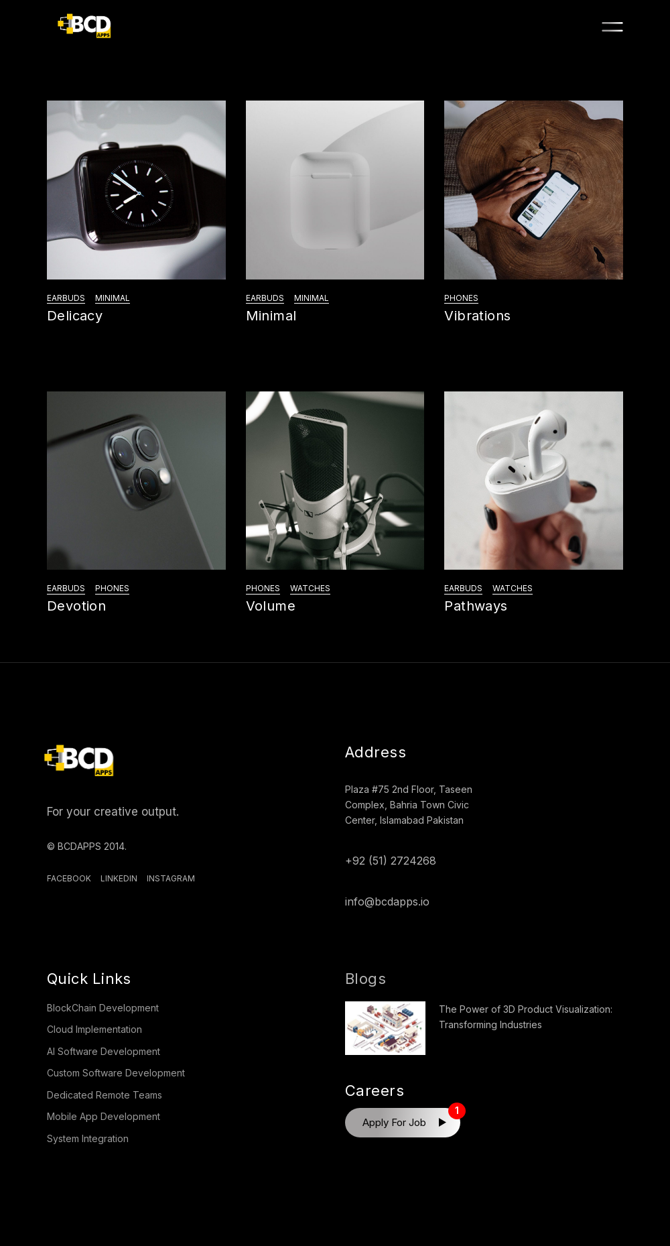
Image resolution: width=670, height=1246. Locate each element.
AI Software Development (103, 1051)
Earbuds (66, 298)
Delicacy (75, 316)
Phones (461, 298)
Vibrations (477, 316)
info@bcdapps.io (387, 901)
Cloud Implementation (94, 1029)
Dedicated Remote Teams (104, 1095)
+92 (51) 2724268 (390, 860)
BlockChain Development (103, 1007)
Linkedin (118, 878)
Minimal (112, 298)
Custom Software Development (116, 1072)
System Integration (88, 1138)
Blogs (365, 978)
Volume (270, 606)
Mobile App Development (103, 1116)
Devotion (76, 606)
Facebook (69, 878)
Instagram (171, 878)
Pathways (475, 606)
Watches (310, 588)
